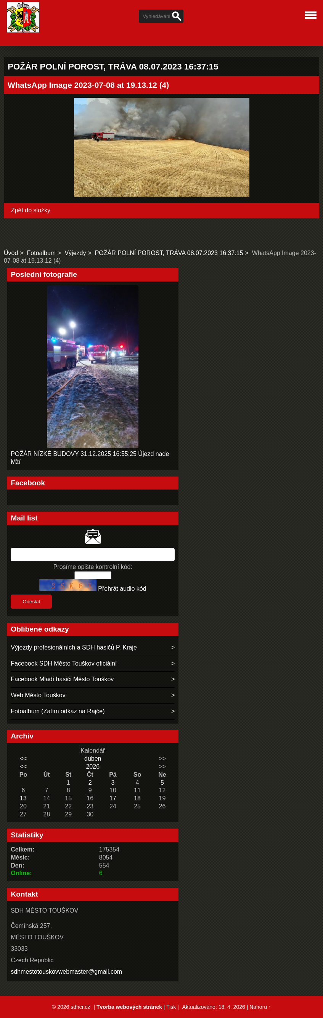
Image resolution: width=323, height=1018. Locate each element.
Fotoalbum (41, 253)
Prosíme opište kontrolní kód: (92, 567)
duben (92, 758)
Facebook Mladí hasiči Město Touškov (62, 679)
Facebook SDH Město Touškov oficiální (64, 663)
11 (137, 790)
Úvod (11, 253)
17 (112, 798)
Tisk (171, 1007)
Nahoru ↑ (260, 1007)
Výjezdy (75, 253)
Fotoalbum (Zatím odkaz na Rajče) (57, 711)
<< (23, 758)
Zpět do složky (30, 210)
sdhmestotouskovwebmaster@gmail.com (66, 971)
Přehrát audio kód (122, 588)
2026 (93, 766)
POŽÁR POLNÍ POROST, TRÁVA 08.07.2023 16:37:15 (169, 253)
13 (23, 798)
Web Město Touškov (38, 695)
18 (137, 798)
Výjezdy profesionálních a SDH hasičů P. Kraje (74, 647)
